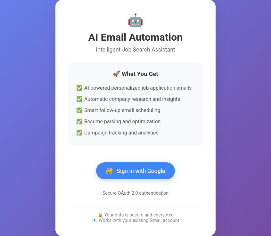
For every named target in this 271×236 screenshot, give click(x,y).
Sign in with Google (135, 171)
